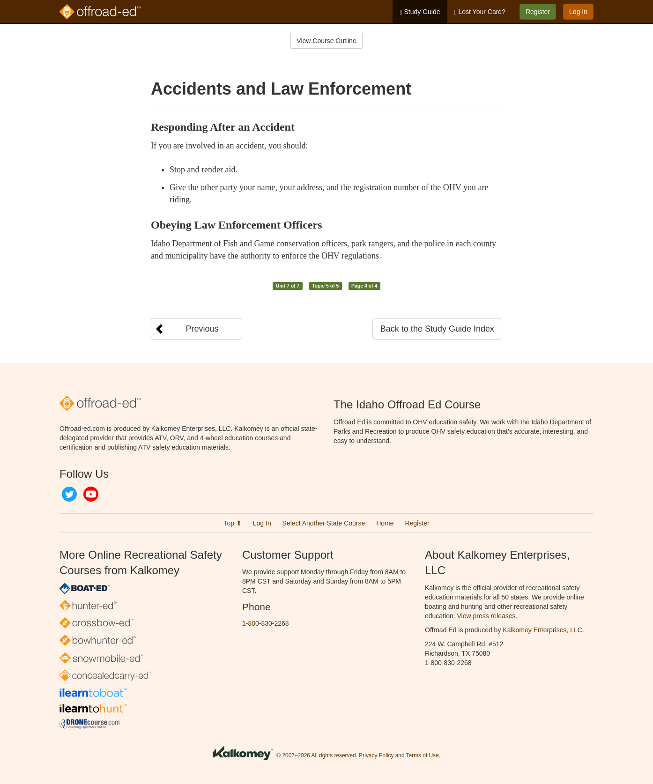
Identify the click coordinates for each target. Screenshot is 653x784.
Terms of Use (422, 755)
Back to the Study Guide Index (437, 328)
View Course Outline (326, 40)
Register (538, 11)
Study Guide (420, 12)
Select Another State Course (323, 523)
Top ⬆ (232, 523)
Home (384, 523)
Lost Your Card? (479, 12)
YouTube (90, 494)
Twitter (69, 494)
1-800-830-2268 (265, 623)
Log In (578, 11)
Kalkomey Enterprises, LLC (542, 630)
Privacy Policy (376, 755)
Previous (202, 328)
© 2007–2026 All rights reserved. (316, 755)
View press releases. (487, 616)
